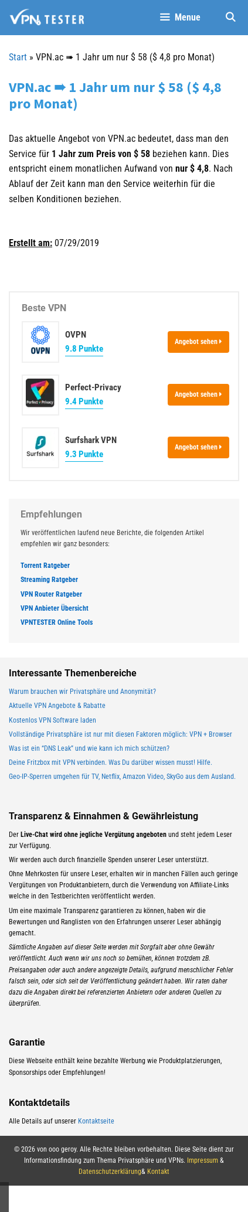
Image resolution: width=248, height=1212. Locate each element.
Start (18, 57)
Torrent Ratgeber (45, 565)
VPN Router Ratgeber (51, 594)
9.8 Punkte (84, 348)
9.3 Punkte (84, 454)
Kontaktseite (96, 1121)
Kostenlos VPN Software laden (52, 720)
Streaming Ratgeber (49, 580)
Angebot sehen (198, 342)
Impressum (202, 1160)
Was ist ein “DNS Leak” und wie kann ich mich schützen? (89, 748)
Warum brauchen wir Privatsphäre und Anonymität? (82, 691)
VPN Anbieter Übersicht (55, 608)
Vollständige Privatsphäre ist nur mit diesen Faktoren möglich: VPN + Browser (120, 734)
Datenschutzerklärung (110, 1171)
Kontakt (158, 1171)
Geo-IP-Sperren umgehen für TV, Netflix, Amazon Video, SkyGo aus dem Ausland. (122, 776)
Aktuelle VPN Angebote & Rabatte (57, 706)
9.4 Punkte (84, 401)
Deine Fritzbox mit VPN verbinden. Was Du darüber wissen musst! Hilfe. (110, 762)
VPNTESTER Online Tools (57, 622)
